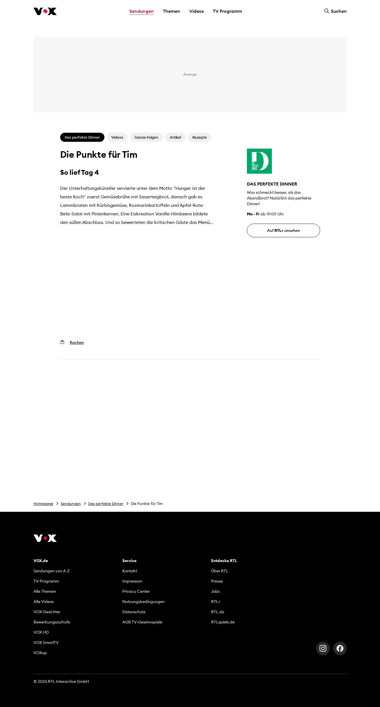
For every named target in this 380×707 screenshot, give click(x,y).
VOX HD (41, 632)
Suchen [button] (335, 11)
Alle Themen (44, 591)
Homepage (43, 503)
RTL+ (215, 601)
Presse (217, 581)
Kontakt (129, 570)
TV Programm (227, 11)
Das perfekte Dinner (105, 503)
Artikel (175, 137)
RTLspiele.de (223, 622)
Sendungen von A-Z (51, 570)
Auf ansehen (283, 230)
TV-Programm (46, 581)
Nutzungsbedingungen (143, 601)
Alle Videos (43, 601)
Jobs (215, 591)
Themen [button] (171, 11)
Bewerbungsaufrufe (51, 622)
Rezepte (199, 137)
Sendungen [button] (141, 11)
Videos (196, 11)
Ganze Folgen (146, 137)
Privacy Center (136, 591)
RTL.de (217, 611)
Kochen (77, 342)
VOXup (40, 652)
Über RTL (219, 570)
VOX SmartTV (46, 642)
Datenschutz (134, 611)
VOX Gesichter (46, 611)
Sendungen (71, 503)
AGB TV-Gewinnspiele (142, 622)
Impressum (132, 581)
